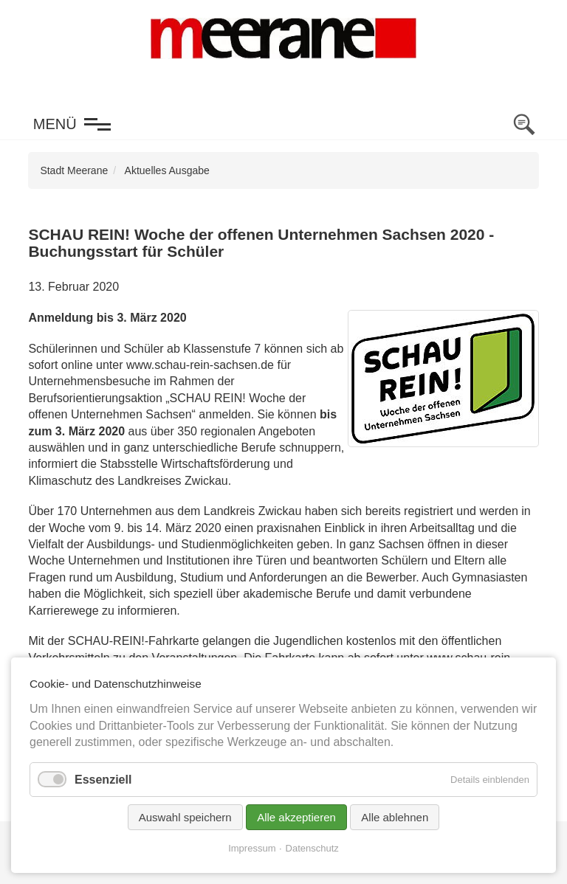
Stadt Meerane (74, 170)
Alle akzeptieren (296, 817)
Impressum (251, 848)
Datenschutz (312, 848)
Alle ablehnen (394, 817)
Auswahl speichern (185, 817)
